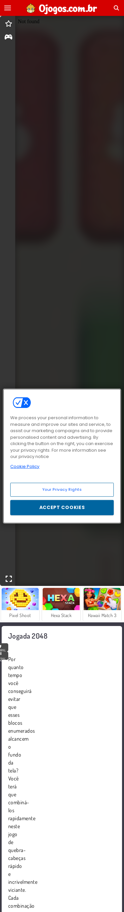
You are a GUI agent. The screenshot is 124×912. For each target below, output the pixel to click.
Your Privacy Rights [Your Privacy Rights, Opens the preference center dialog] (62, 489)
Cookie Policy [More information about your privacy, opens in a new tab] (24, 466)
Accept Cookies (62, 507)
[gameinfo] (8, 37)
